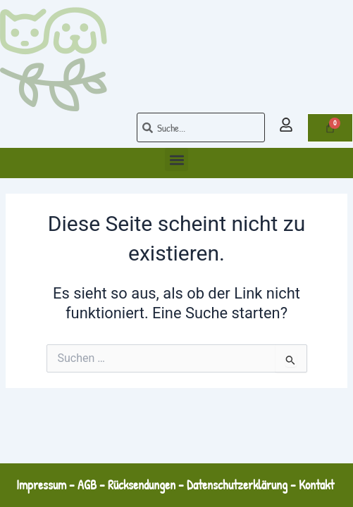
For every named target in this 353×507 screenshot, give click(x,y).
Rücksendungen (141, 485)
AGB (87, 485)
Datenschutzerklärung (237, 485)
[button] (176, 159)
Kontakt (318, 485)
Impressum (41, 485)
